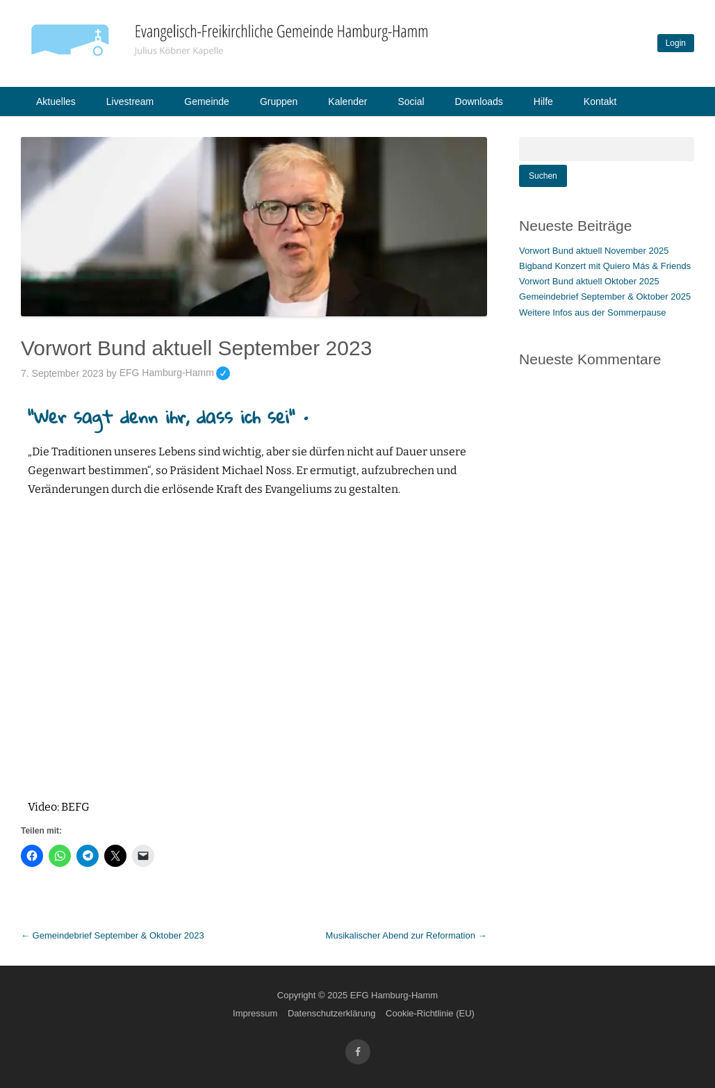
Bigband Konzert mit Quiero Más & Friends (605, 266)
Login (676, 43)
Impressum (255, 1013)
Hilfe (543, 101)
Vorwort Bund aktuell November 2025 (593, 250)
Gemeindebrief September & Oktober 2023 (112, 935)
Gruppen (278, 101)
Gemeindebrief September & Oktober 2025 (605, 296)
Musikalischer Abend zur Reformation (406, 935)
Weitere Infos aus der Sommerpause (592, 312)
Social (410, 101)
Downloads (479, 101)
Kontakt (600, 101)
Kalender (347, 101)
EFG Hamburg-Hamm (175, 372)
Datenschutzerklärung (331, 1013)
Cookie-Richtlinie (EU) (430, 1013)
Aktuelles (56, 101)
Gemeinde (206, 101)
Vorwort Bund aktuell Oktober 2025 (589, 281)
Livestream (130, 101)
